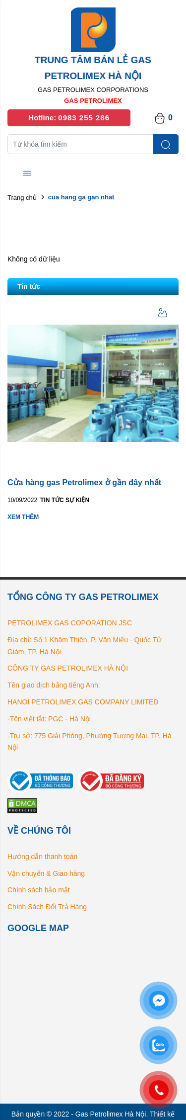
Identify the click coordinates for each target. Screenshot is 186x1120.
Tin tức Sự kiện (64, 500)
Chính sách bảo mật (38, 890)
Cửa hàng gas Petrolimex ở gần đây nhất (84, 482)
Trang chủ (22, 197)
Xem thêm (23, 517)
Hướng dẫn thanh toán (42, 857)
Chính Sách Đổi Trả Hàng (47, 907)
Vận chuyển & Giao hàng (46, 873)
